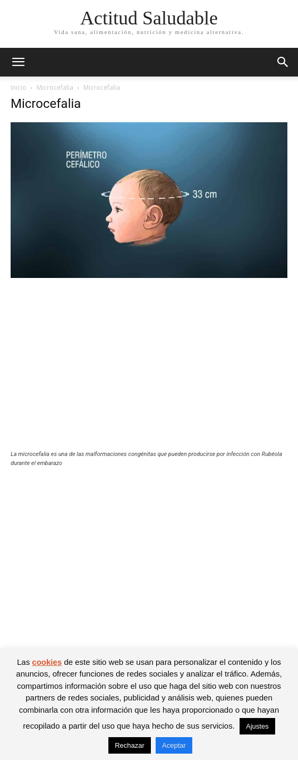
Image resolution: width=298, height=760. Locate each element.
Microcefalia (55, 87)
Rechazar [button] (129, 745)
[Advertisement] (149, 371)
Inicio (19, 87)
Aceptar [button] (174, 745)
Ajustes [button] (257, 726)
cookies (47, 661)
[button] (18, 62)
